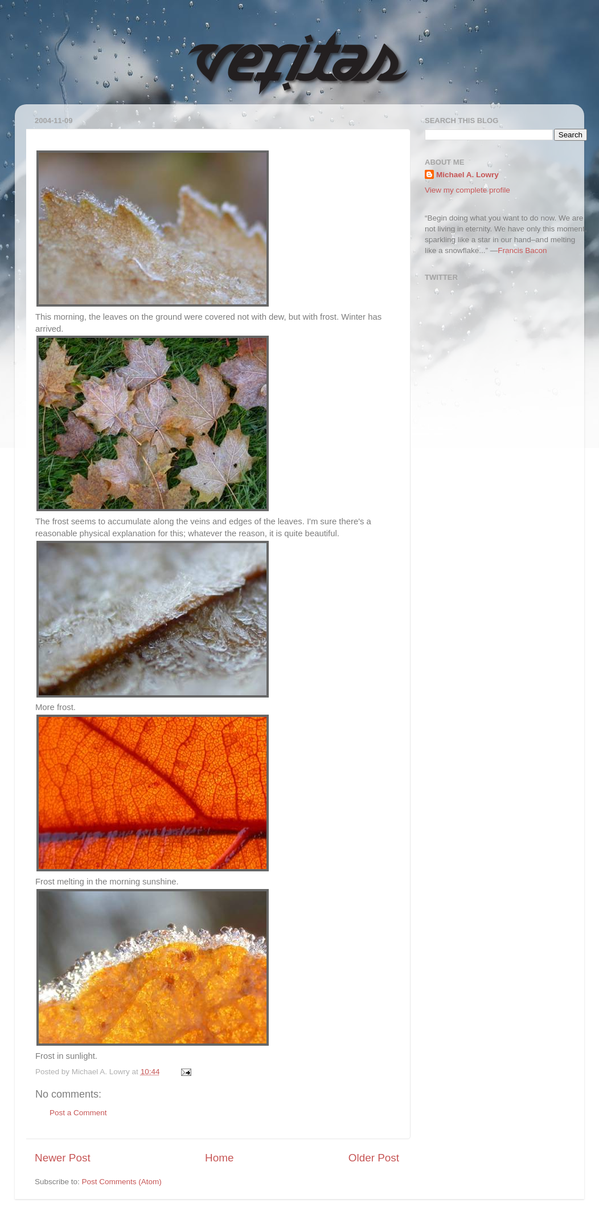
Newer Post (63, 1158)
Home (219, 1158)
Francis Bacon (522, 250)
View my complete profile (467, 190)
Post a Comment (78, 1112)
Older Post (373, 1158)
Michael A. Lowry (467, 174)
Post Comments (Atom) (122, 1181)
